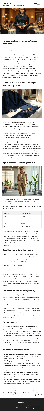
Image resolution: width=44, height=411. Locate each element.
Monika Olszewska (9, 47)
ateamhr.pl (6, 3)
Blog (3, 37)
